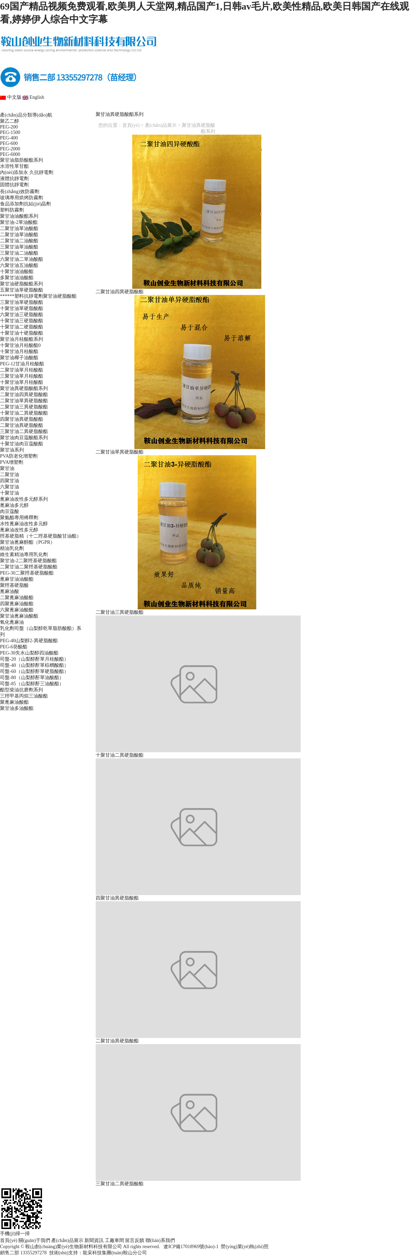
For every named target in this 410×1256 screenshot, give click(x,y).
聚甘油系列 (12, 450)
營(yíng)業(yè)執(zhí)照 (244, 1246)
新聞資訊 (204, 108)
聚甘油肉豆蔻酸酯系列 (24, 437)
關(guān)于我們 (87, 108)
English (33, 97)
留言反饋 (321, 108)
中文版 (11, 97)
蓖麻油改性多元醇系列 (24, 499)
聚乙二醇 (9, 121)
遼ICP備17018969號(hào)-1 (189, 1246)
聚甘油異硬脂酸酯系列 (24, 388)
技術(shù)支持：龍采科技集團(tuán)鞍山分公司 (98, 1252)
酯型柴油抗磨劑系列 (21, 689)
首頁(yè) (29, 108)
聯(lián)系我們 (380, 108)
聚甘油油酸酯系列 (19, 216)
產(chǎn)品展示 (146, 108)
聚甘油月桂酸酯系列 (21, 339)
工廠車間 (263, 108)
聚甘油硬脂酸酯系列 (21, 283)
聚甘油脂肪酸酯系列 (21, 160)
